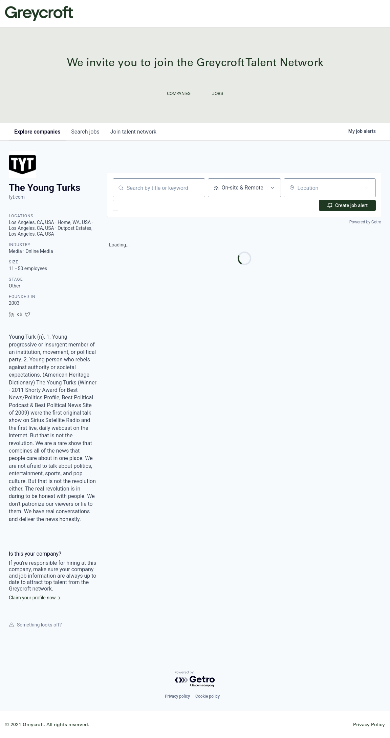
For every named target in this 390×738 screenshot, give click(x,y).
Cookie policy (207, 696)
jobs (85, 131)
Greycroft (39, 13)
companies (37, 131)
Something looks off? (35, 624)
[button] (135, 205)
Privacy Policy (369, 724)
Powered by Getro (365, 222)
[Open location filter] (367, 187)
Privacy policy (177, 696)
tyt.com (17, 197)
